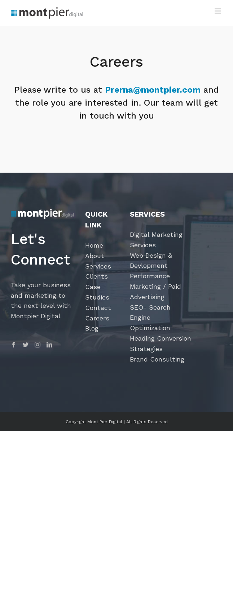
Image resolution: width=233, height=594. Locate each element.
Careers (97, 318)
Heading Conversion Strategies (160, 343)
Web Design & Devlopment (151, 261)
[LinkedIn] (49, 344)
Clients (96, 276)
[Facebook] (14, 344)
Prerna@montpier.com (153, 90)
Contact (98, 307)
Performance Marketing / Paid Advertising (155, 286)
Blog (91, 328)
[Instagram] (37, 344)
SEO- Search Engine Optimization (150, 317)
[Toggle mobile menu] (218, 11)
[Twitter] (25, 344)
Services (98, 266)
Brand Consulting (157, 359)
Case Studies (97, 292)
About (94, 256)
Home (94, 245)
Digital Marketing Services (156, 240)
